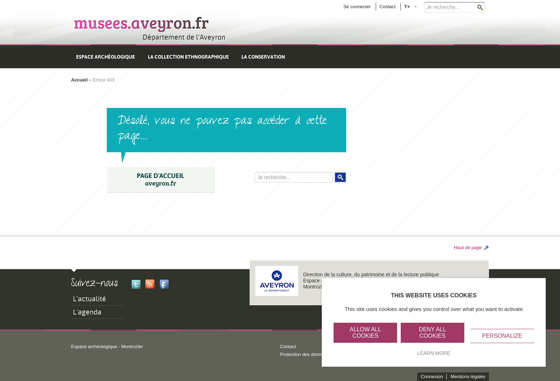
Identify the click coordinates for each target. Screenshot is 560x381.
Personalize (502, 336)
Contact (388, 6)
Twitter (136, 284)
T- (416, 6)
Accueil (79, 80)
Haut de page (468, 247)
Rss (150, 284)
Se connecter (357, 6)
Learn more (433, 353)
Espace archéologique (105, 57)
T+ (407, 6)
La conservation (263, 57)
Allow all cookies (365, 332)
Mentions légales (467, 376)
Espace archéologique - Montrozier (107, 346)
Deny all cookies (432, 332)
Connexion (432, 376)
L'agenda (87, 312)
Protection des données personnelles (318, 354)
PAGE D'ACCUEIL (160, 179)
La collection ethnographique (188, 57)
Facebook (164, 284)
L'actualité (89, 299)
